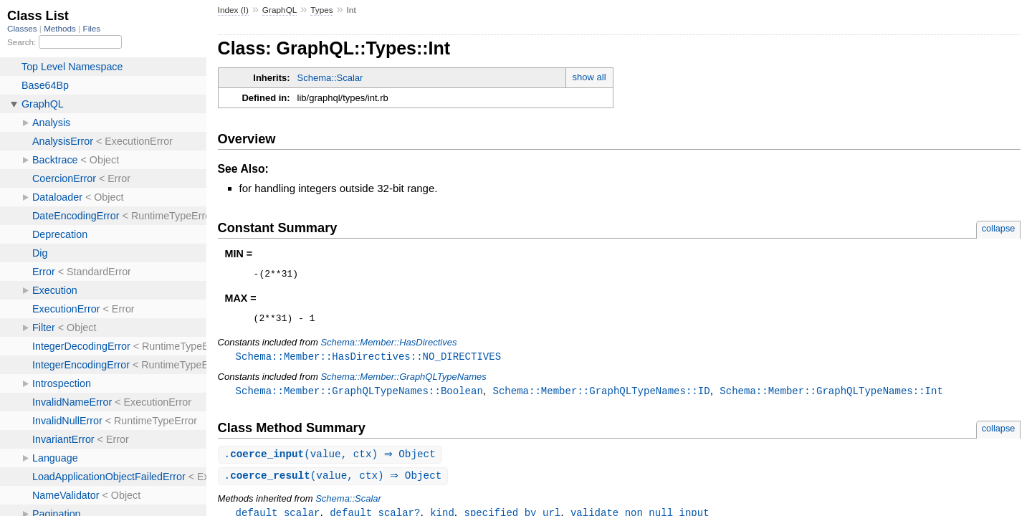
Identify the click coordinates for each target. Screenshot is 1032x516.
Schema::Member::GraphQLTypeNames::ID (601, 396)
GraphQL (279, 10)
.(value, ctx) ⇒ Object (331, 460)
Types (321, 10)
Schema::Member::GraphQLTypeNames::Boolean (359, 396)
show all (589, 77)
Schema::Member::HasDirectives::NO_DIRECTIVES (368, 361)
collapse (999, 228)
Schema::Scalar (330, 77)
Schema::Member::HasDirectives (388, 346)
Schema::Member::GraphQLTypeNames (403, 381)
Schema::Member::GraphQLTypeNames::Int (831, 396)
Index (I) (233, 10)
